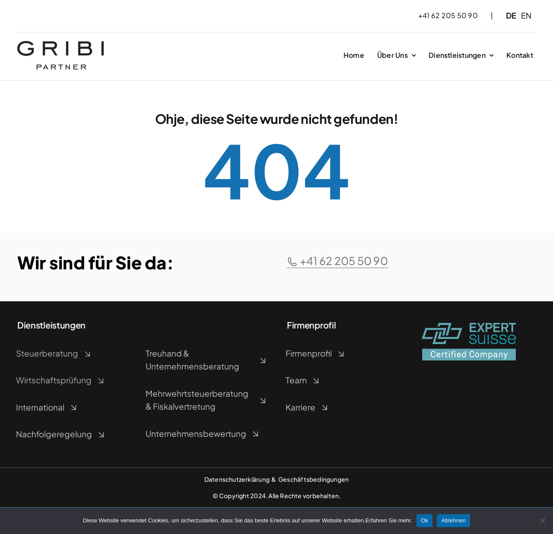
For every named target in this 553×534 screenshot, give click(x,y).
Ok (424, 520)
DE (511, 15)
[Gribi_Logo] (60, 44)
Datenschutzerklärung (237, 479)
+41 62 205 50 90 (337, 261)
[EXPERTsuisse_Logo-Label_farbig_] (469, 326)
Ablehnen (453, 520)
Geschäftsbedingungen (313, 479)
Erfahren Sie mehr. (388, 520)
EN (526, 15)
